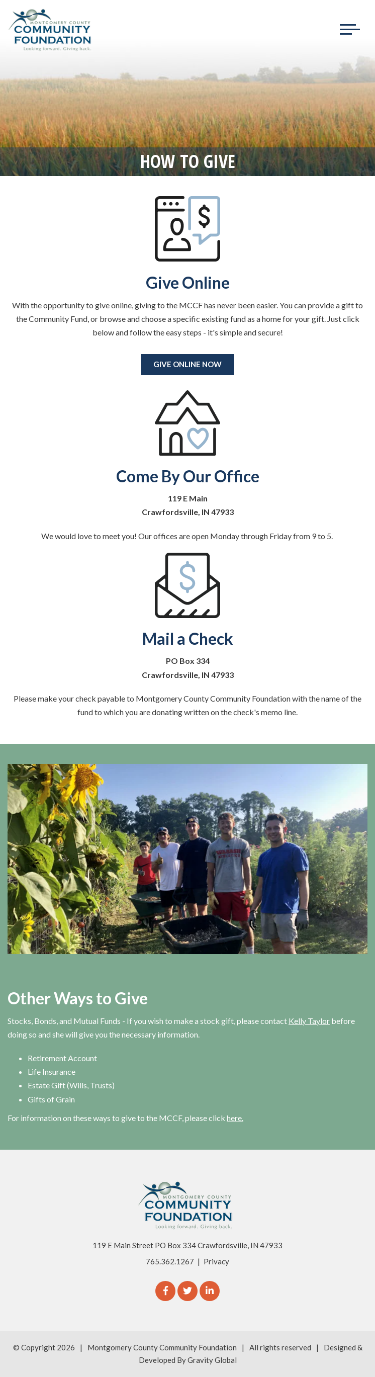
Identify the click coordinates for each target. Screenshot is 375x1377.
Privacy (216, 1261)
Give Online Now (187, 364)
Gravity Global (212, 1359)
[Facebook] (165, 1291)
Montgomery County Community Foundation (162, 1347)
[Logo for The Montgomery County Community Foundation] (50, 30)
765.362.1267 (170, 1261)
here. (235, 1118)
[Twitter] (187, 1291)
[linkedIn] (210, 1291)
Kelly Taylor (309, 1020)
